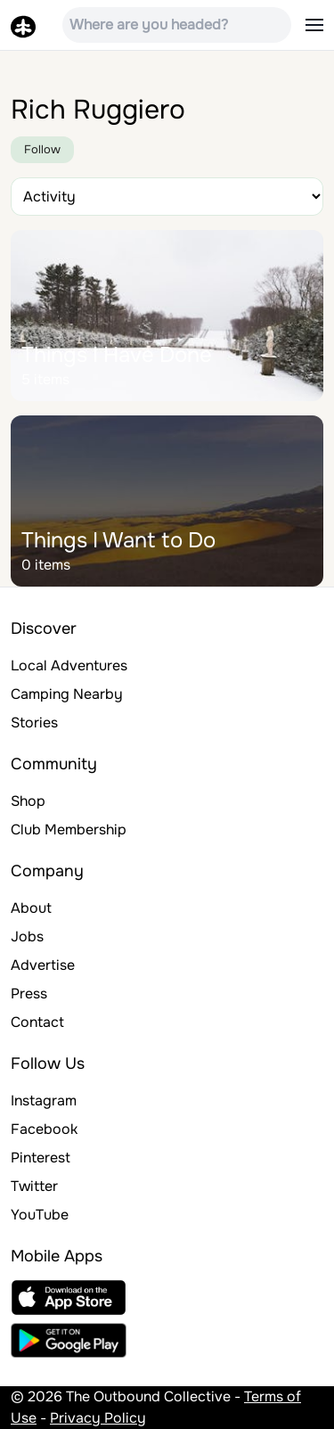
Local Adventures (69, 665)
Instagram (44, 1100)
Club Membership (68, 829)
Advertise (43, 965)
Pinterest (40, 1157)
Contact (37, 1022)
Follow (42, 149)
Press (29, 993)
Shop (28, 801)
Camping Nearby (67, 694)
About (31, 908)
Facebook (44, 1129)
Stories (34, 722)
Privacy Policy (98, 1417)
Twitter (34, 1186)
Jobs (27, 936)
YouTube (40, 1214)
